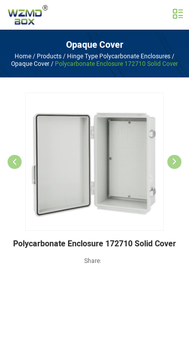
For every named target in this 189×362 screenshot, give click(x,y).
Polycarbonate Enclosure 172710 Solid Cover (116, 63)
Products (49, 56)
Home (23, 56)
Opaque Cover (94, 45)
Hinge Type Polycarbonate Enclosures (118, 56)
